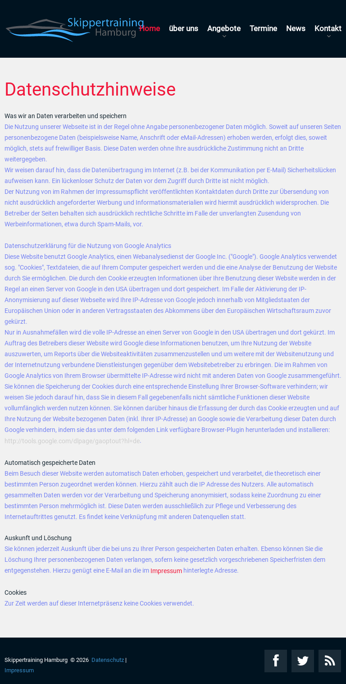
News (295, 28)
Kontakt (327, 28)
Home (149, 28)
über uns (183, 28)
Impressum (166, 570)
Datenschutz (107, 659)
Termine (263, 28)
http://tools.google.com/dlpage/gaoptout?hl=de (72, 441)
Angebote (224, 28)
